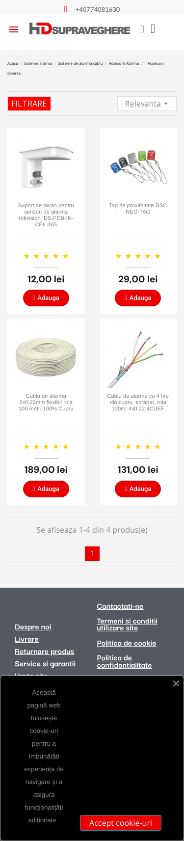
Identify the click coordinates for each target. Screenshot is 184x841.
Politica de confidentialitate (124, 660)
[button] (46, 298)
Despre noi (33, 626)
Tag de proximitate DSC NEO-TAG (138, 209)
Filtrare (29, 103)
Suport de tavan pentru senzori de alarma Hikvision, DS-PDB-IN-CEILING (46, 215)
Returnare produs (44, 651)
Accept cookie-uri (120, 822)
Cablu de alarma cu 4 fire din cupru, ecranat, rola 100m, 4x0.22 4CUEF (138, 402)
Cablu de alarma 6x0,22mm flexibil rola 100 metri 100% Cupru (46, 402)
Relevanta (148, 103)
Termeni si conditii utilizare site (127, 624)
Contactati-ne (120, 606)
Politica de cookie (127, 643)
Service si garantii (45, 663)
